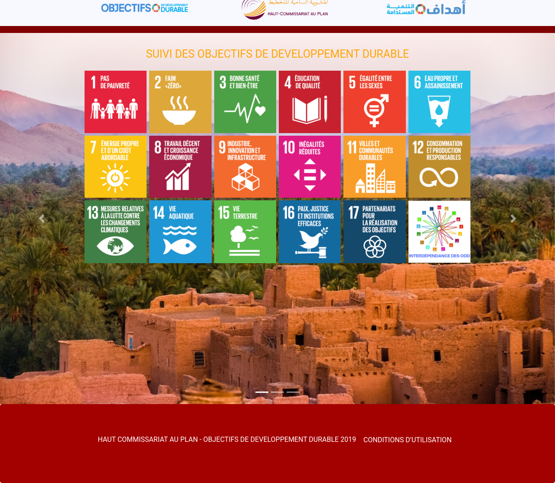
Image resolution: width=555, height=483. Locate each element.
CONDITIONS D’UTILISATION (407, 440)
